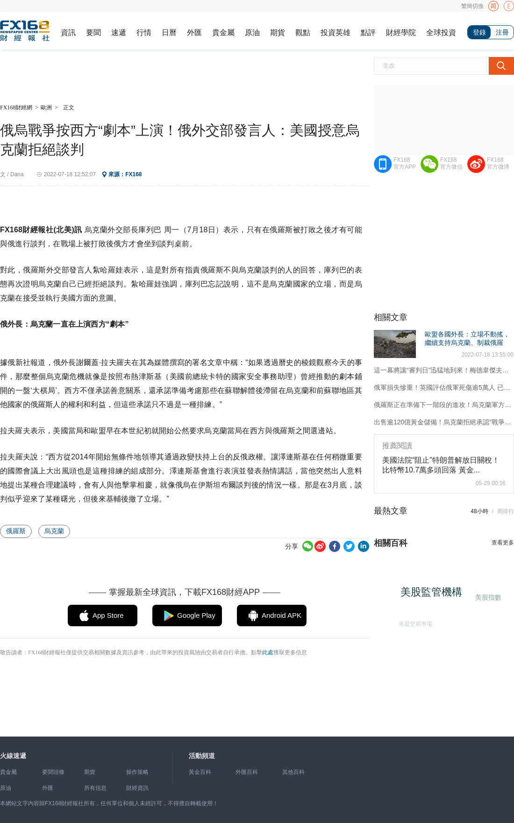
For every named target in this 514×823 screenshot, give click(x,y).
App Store (108, 615)
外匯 (194, 32)
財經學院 (401, 32)
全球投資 (441, 32)
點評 (368, 32)
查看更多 (503, 542)
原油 (252, 32)
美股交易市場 (414, 622)
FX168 (133, 174)
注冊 (502, 32)
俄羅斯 (16, 531)
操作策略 (137, 772)
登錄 (479, 32)
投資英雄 (335, 32)
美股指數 (488, 597)
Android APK (281, 615)
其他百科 (293, 772)
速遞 (118, 32)
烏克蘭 (54, 531)
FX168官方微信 (451, 163)
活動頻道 (202, 755)
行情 (143, 32)
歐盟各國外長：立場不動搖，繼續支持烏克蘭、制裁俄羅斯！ (467, 342)
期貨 (277, 32)
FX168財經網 (16, 107)
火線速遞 (13, 755)
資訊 (68, 32)
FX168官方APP (404, 163)
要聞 (93, 32)
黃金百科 (200, 772)
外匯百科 (247, 772)
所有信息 (95, 788)
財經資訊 (137, 788)
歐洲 (46, 107)
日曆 (169, 32)
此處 (267, 652)
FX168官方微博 (498, 163)
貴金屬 (223, 32)
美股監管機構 (433, 594)
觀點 (302, 32)
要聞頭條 (53, 772)
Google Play (196, 615)
